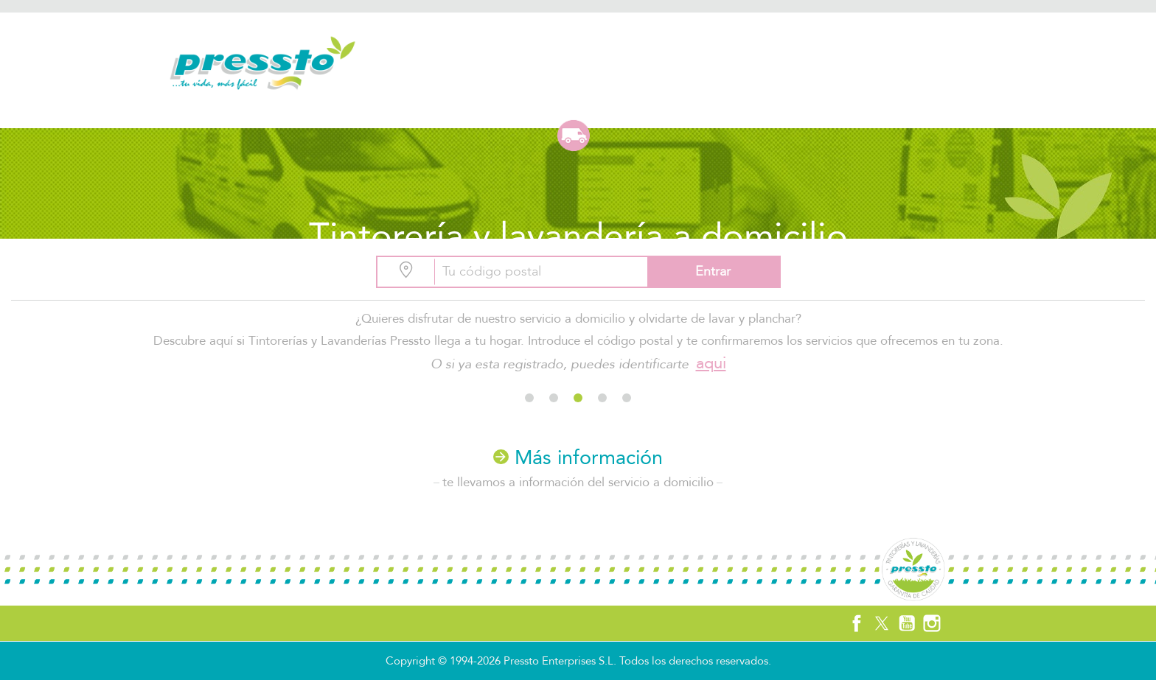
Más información (577, 458)
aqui (711, 363)
